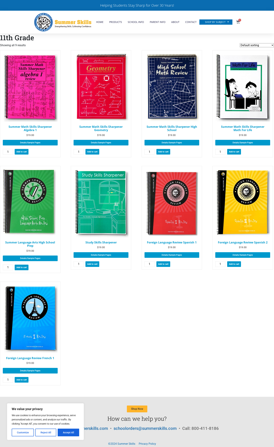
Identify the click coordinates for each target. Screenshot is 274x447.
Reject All (46, 432)
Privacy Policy (147, 443)
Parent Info (157, 22)
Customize (23, 432)
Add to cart (21, 152)
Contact (191, 22)
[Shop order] (257, 45)
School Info (136, 22)
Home (99, 22)
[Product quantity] (8, 152)
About (175, 22)
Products (115, 22)
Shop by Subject (217, 22)
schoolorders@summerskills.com (146, 428)
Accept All (68, 432)
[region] (45, 421)
